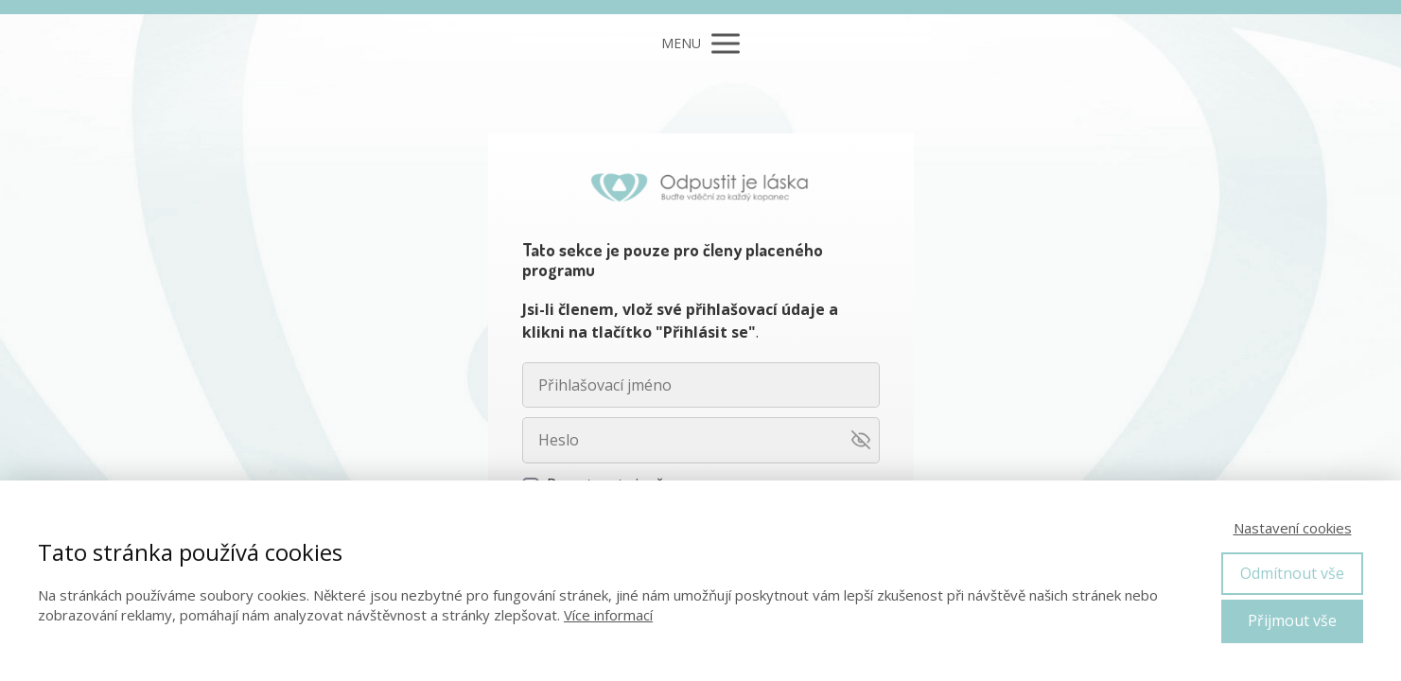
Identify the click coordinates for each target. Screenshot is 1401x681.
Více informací (608, 614)
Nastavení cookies (1293, 527)
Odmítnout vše (1292, 573)
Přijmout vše (1292, 620)
